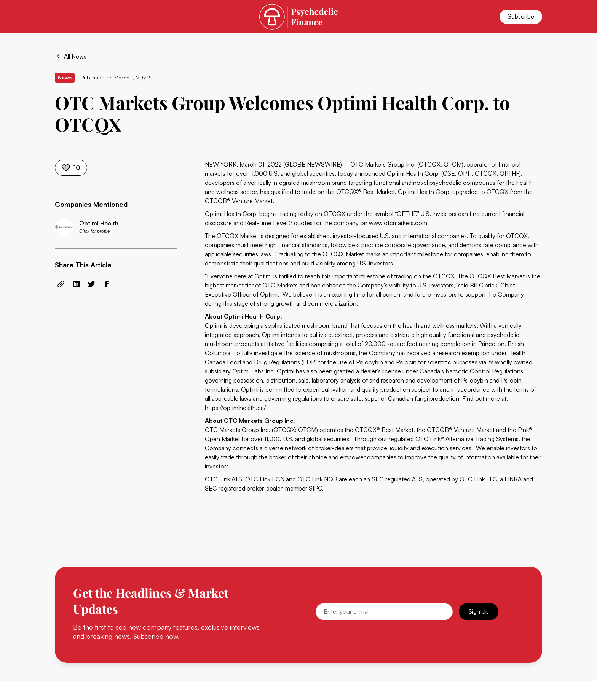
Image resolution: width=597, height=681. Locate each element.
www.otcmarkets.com (398, 223)
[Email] (384, 611)
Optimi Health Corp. (413, 173)
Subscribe (521, 16)
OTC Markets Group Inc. (383, 164)
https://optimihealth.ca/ (235, 407)
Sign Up (478, 611)
